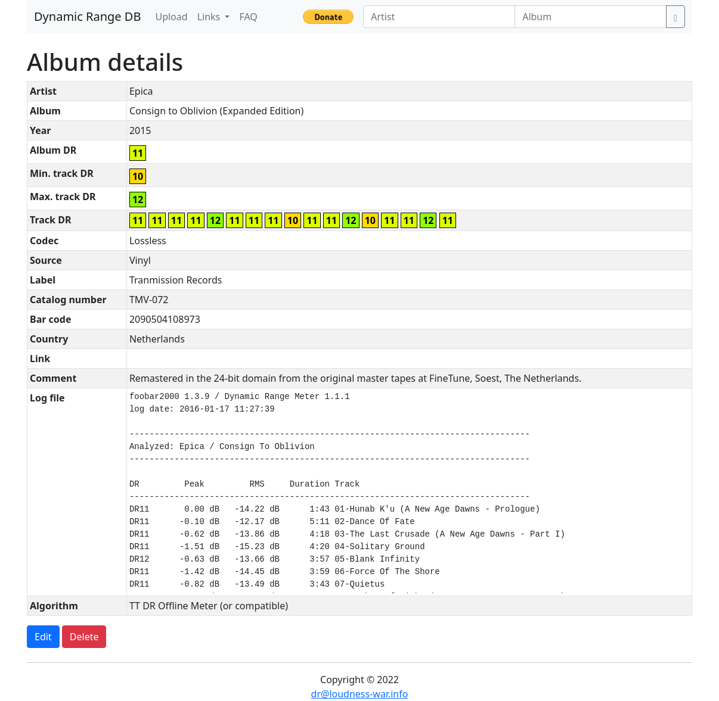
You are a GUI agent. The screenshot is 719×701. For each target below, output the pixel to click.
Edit (43, 636)
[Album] (591, 16)
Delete (84, 636)
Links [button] (210, 16)
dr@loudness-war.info (359, 693)
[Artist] (439, 16)
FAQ (248, 16)
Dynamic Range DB (87, 16)
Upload (171, 16)
